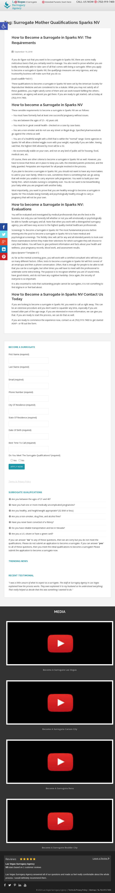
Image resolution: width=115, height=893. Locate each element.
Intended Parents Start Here (55, 2)
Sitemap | (93, 890)
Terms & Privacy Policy (20, 481)
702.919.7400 (104, 890)
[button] (4, 26)
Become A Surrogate (24, 2)
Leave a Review (101, 858)
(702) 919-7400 (105, 1)
